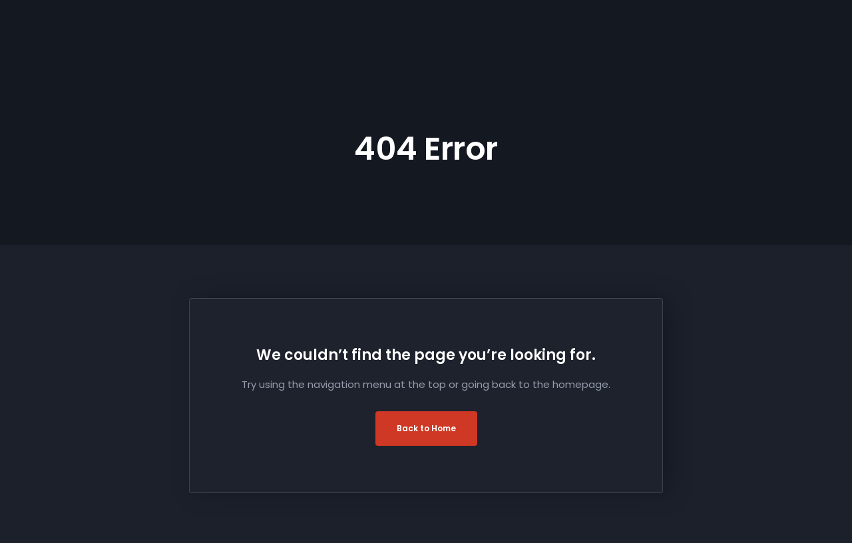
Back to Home (426, 428)
